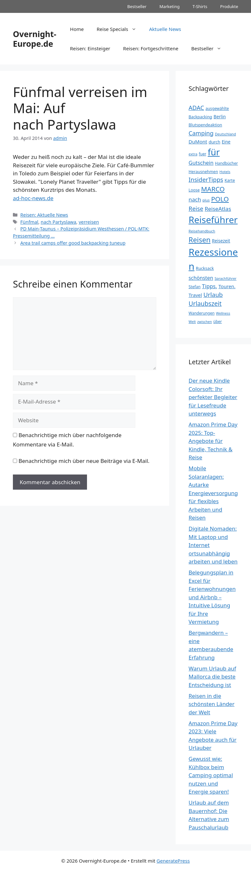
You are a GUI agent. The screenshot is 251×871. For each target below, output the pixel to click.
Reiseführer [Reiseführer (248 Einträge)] (212, 219)
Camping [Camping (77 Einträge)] (200, 133)
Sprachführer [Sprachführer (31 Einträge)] (226, 278)
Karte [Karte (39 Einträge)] (230, 180)
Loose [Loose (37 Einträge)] (193, 190)
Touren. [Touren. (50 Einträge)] (227, 286)
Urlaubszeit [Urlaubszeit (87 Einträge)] (204, 303)
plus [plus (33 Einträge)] (205, 200)
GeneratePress (173, 860)
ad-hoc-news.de (33, 198)
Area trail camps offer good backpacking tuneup (72, 243)
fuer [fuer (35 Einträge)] (202, 154)
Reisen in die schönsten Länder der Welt (211, 704)
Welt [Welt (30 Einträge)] (192, 321)
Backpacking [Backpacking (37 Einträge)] (200, 117)
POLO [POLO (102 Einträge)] (220, 198)
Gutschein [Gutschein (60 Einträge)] (200, 162)
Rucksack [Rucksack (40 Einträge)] (205, 268)
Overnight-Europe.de (34, 38)
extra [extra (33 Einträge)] (192, 154)
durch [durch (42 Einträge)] (214, 142)
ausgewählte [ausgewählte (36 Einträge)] (217, 108)
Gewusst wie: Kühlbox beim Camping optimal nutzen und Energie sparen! (210, 775)
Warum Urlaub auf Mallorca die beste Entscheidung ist (212, 677)
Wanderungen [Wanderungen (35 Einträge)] (201, 313)
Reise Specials (120, 29)
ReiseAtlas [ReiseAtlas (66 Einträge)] (218, 208)
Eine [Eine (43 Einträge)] (226, 142)
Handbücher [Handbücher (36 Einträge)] (226, 163)
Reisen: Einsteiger (90, 48)
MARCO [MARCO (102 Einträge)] (213, 188)
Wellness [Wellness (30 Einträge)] (223, 313)
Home (77, 29)
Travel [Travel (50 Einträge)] (195, 295)
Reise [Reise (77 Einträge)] (195, 208)
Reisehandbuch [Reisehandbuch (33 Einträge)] (201, 231)
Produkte (229, 6)
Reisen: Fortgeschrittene (150, 48)
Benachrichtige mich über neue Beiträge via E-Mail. (83, 461)
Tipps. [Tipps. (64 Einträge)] (209, 286)
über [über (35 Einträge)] (217, 321)
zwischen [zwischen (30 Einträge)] (204, 321)
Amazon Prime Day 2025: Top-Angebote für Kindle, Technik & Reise (212, 441)
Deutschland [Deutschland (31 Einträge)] (225, 134)
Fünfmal (29, 222)
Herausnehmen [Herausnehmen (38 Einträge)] (203, 171)
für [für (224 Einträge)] (214, 152)
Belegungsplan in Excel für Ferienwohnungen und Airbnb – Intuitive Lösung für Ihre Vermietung (212, 597)
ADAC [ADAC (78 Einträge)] (196, 107)
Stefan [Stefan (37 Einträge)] (194, 286)
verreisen (89, 222)
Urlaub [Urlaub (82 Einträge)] (213, 294)
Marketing (169, 6)
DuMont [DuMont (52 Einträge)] (197, 141)
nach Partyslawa (58, 222)
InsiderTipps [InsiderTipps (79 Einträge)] (205, 179)
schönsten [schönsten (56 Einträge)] (200, 277)
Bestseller (137, 6)
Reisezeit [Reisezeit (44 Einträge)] (221, 241)
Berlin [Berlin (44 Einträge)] (220, 116)
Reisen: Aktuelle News (44, 215)
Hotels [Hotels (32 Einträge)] (224, 171)
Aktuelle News (165, 29)
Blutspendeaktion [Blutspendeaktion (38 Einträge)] (205, 125)
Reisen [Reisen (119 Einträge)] (199, 239)
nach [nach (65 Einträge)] (194, 199)
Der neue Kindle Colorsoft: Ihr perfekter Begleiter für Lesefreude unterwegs (212, 397)
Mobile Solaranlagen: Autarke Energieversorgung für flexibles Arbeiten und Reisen (213, 493)
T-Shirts (199, 6)
